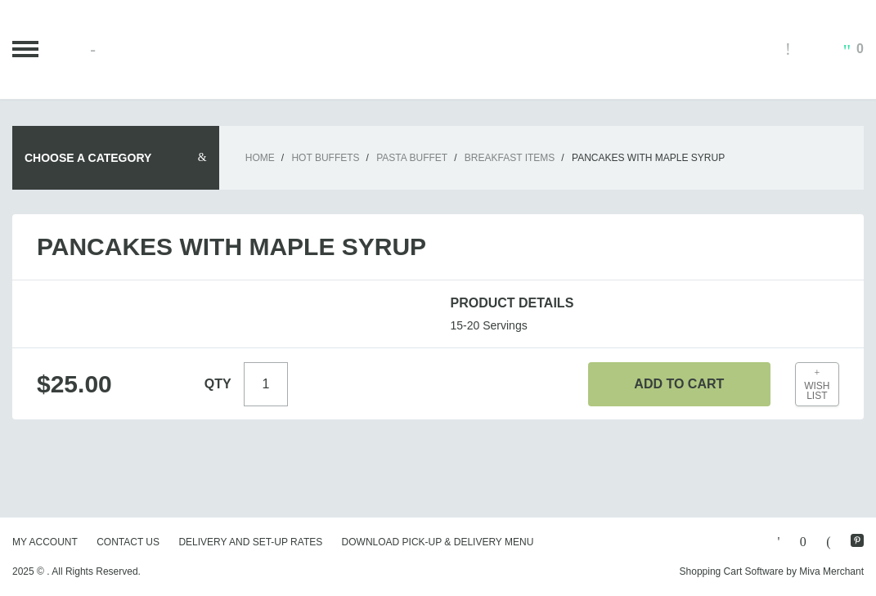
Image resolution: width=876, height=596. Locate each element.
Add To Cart (679, 384)
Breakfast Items (510, 158)
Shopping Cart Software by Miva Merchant (772, 571)
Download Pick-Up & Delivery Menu (438, 542)
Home (260, 158)
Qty (217, 384)
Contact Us (128, 542)
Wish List (817, 384)
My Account (45, 542)
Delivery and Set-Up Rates (250, 542)
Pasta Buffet (411, 158)
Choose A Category (88, 157)
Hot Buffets (325, 158)
